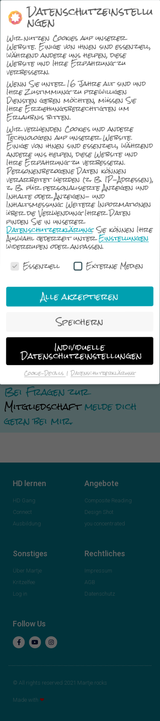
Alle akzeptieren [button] (80, 297)
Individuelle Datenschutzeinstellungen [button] (82, 351)
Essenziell (35, 265)
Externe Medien (109, 266)
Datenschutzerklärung (49, 229)
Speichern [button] (81, 322)
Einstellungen (124, 238)
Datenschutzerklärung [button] (104, 373)
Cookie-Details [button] (46, 373)
